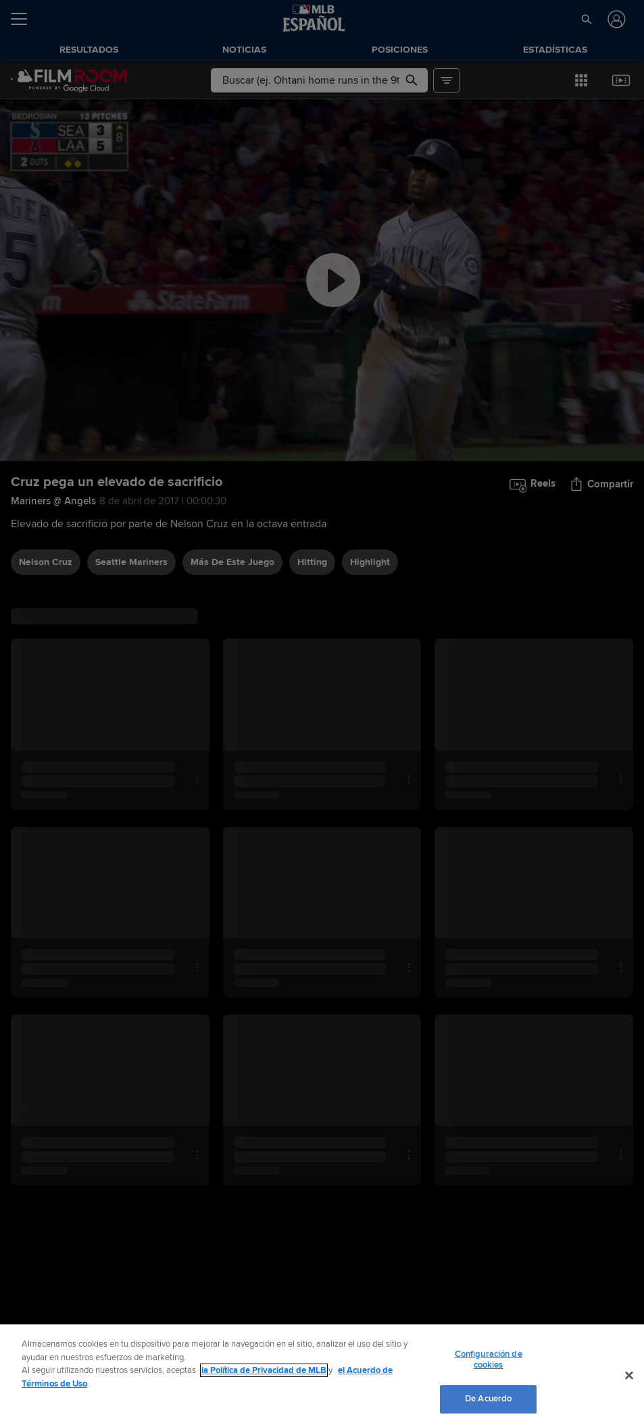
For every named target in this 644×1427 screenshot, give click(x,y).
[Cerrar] (629, 1376)
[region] (322, 1375)
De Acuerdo (488, 1398)
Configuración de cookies (488, 1359)
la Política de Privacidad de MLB (263, 1370)
